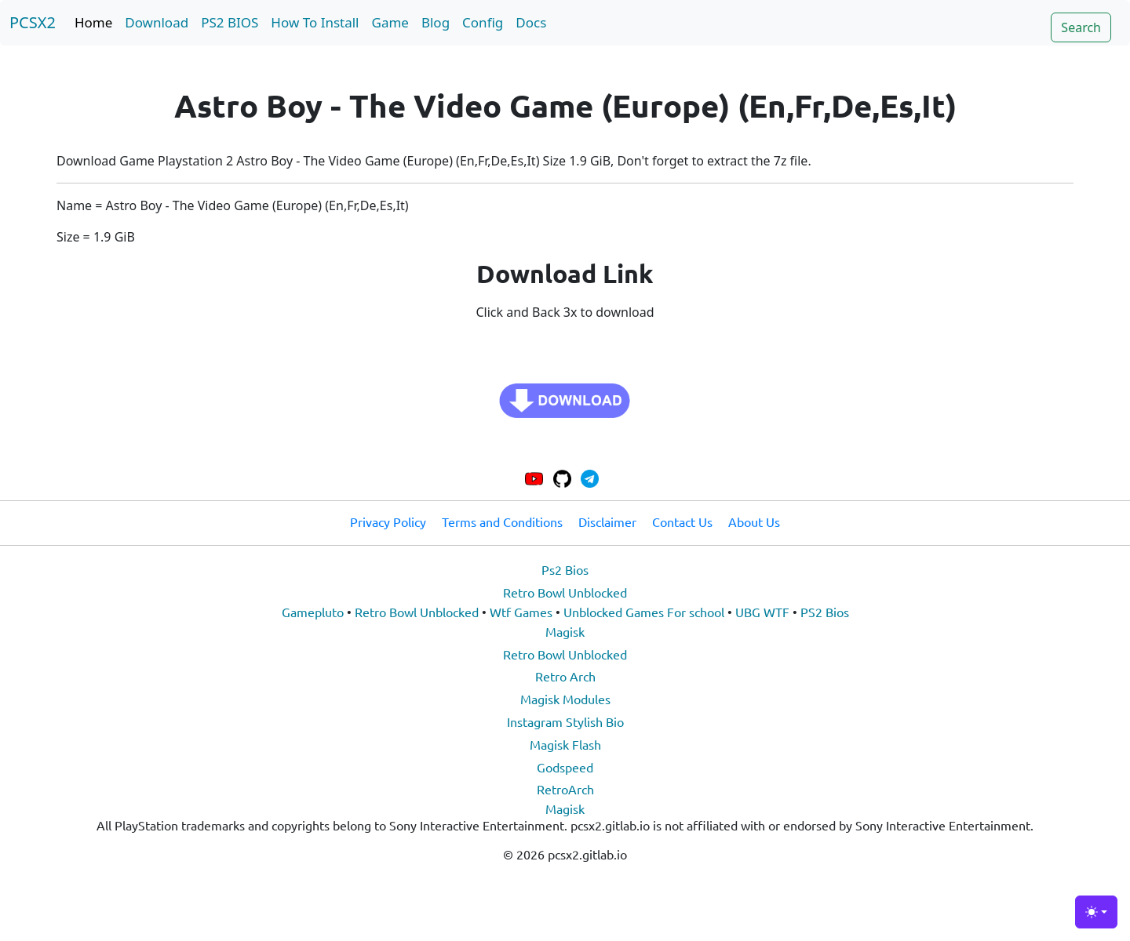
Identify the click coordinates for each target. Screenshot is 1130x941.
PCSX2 (32, 22)
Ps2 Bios (565, 569)
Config (482, 22)
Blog (435, 22)
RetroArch (565, 789)
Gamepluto (313, 611)
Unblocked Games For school (643, 611)
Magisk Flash (565, 744)
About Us (754, 521)
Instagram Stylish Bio (565, 721)
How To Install (315, 22)
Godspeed (565, 767)
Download (156, 22)
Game (390, 22)
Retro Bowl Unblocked (565, 592)
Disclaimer (607, 521)
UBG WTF (762, 611)
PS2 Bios (824, 611)
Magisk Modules (565, 699)
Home (93, 22)
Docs (531, 22)
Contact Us (682, 521)
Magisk (565, 631)
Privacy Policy (388, 521)
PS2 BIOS (229, 22)
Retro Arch (565, 676)
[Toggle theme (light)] (1096, 912)
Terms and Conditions (502, 521)
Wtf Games (521, 611)
